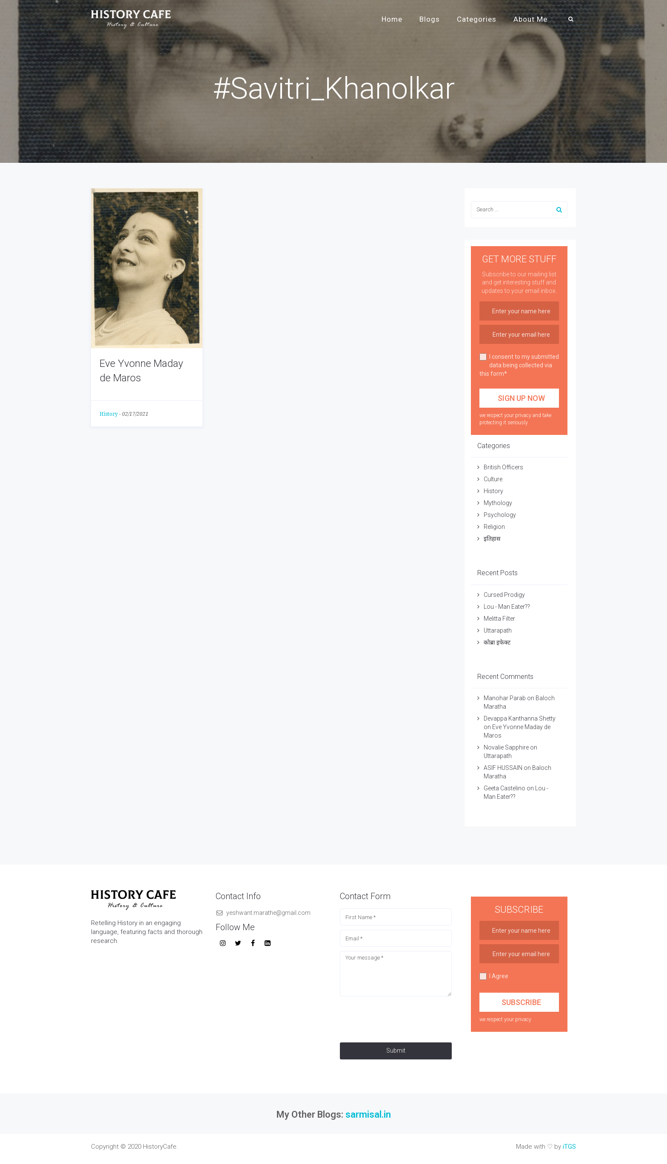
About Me (530, 19)
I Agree (493, 976)
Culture (493, 479)
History (109, 414)
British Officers (503, 467)
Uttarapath (498, 630)
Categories (476, 19)
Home (392, 19)
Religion (494, 526)
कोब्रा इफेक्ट (497, 642)
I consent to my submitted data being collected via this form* (519, 365)
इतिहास (493, 538)
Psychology (500, 514)
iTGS (569, 1146)
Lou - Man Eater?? (507, 606)
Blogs (429, 19)
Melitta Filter (499, 618)
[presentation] (404, 1017)
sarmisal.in (368, 1114)
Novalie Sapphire (506, 747)
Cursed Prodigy (504, 594)
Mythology (498, 503)
